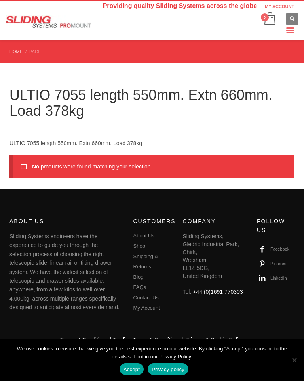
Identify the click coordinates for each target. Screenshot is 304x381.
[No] (294, 360)
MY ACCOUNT (279, 6)
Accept (132, 369)
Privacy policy (168, 369)
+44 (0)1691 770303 (218, 292)
